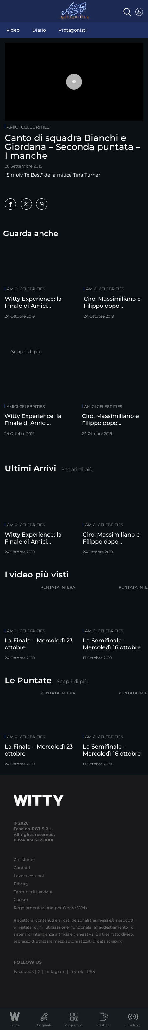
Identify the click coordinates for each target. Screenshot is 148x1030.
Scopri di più (26, 352)
